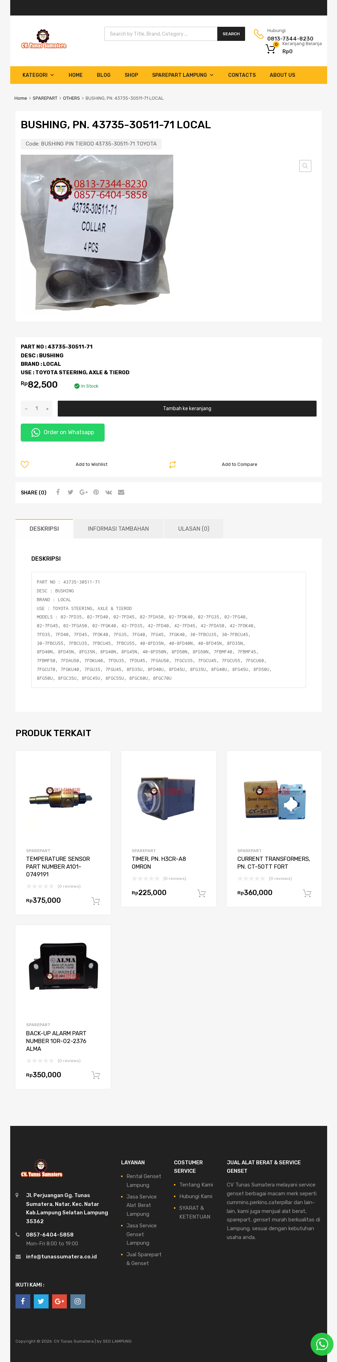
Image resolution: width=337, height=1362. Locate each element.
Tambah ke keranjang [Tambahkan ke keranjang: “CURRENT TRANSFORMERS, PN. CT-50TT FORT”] (307, 893)
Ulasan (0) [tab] (193, 528)
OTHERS (71, 98)
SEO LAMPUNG (117, 1341)
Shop (131, 75)
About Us (282, 75)
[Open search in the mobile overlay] (174, 34)
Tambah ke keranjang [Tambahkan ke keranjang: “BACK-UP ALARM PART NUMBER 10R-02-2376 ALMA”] (96, 1075)
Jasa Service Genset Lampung (141, 1234)
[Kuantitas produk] (36, 409)
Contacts (242, 75)
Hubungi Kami (195, 1196)
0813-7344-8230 (284, 39)
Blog (104, 75)
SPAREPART (45, 98)
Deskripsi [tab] (44, 528)
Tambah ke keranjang (187, 408)
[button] (305, 166)
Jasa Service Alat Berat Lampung (141, 1206)
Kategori (39, 75)
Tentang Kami (196, 1185)
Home (76, 75)
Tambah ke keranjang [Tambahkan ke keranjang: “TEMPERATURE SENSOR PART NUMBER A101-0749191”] (96, 901)
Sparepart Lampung (183, 75)
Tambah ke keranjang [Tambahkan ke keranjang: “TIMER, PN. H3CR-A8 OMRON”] (201, 893)
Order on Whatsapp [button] (62, 432)
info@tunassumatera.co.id (61, 1256)
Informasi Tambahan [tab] (118, 528)
